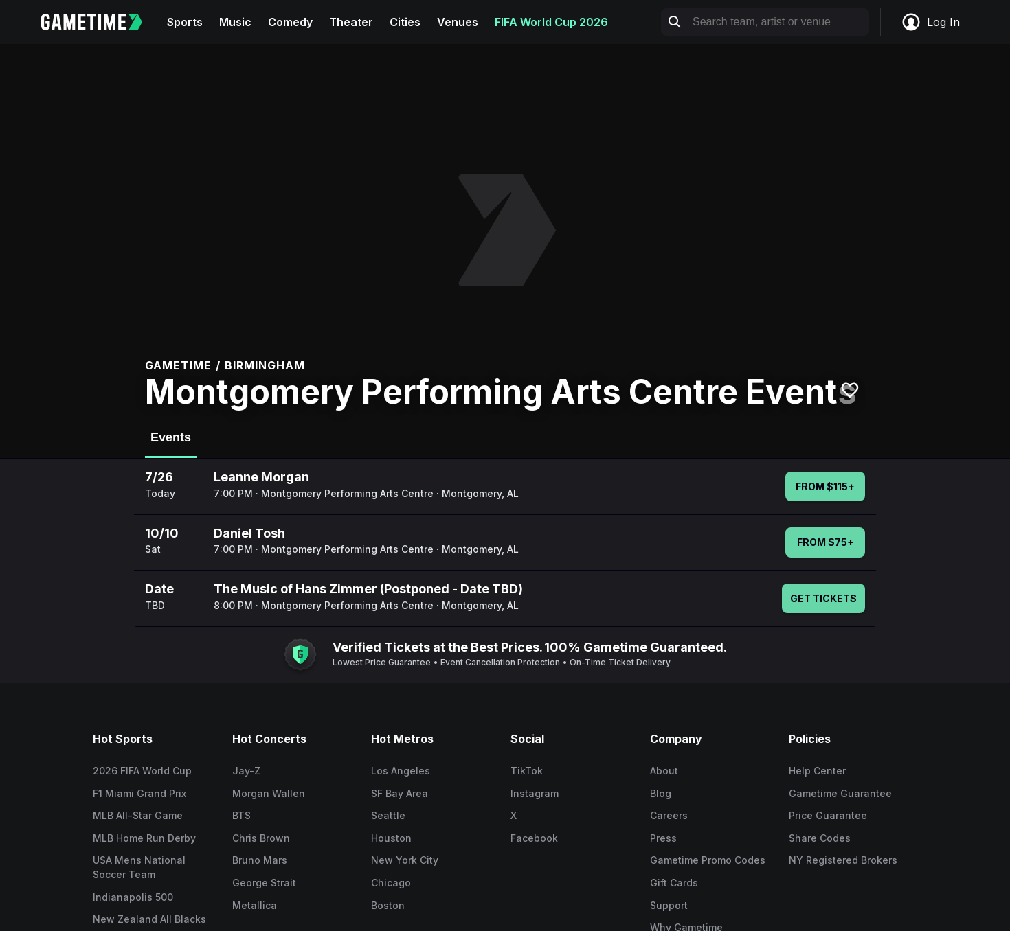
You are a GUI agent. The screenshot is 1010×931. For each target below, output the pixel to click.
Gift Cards (674, 882)
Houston (391, 838)
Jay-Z (246, 771)
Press (663, 838)
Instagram (534, 793)
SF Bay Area (399, 793)
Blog (660, 793)
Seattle (388, 815)
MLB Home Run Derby (144, 838)
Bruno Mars (259, 860)
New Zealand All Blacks (149, 919)
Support (669, 905)
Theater (351, 22)
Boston (388, 905)
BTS (241, 815)
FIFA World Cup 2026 (551, 22)
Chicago (391, 882)
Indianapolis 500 (133, 897)
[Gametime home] (100, 22)
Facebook (534, 838)
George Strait (264, 882)
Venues (457, 22)
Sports (185, 22)
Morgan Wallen (268, 793)
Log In (930, 22)
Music (235, 22)
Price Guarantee (828, 815)
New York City (404, 860)
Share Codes (820, 838)
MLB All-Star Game (138, 815)
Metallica (254, 905)
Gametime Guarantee (840, 793)
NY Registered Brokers (843, 860)
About (664, 771)
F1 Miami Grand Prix (139, 793)
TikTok (526, 771)
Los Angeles (400, 771)
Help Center (817, 771)
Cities (405, 22)
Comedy (290, 22)
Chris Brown (261, 838)
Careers (669, 815)
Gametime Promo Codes (707, 860)
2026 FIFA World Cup (142, 771)
